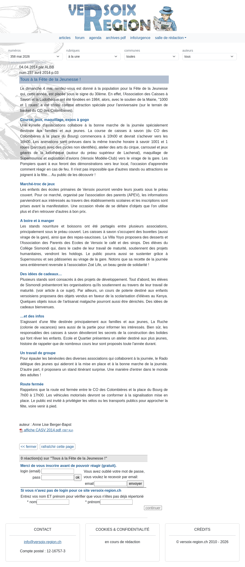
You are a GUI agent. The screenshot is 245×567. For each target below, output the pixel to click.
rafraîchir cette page (57, 447)
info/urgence (140, 38)
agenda (95, 38)
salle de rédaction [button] (169, 38)
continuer (153, 508)
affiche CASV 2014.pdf (46, 430)
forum (79, 38)
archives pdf (116, 38)
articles (65, 38)
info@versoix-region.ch (42, 542)
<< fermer (28, 447)
